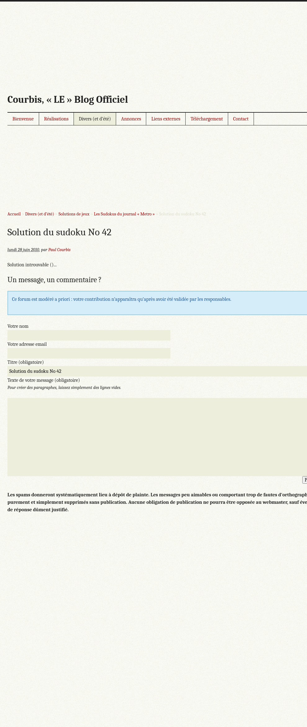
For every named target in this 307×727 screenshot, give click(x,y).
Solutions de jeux (73, 214)
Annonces (131, 119)
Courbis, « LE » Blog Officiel (67, 99)
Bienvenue (23, 119)
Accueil (14, 214)
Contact (241, 119)
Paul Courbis (59, 249)
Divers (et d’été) (95, 119)
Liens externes (165, 119)
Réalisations (56, 119)
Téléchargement (207, 119)
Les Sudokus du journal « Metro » (124, 214)
